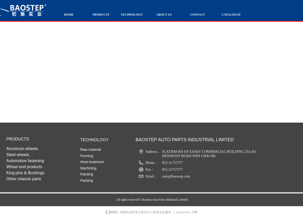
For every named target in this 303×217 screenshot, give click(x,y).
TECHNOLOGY (132, 14)
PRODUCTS (101, 14)
